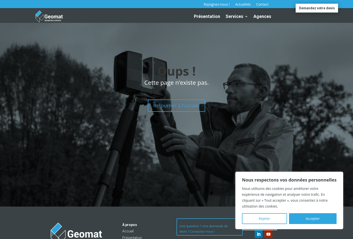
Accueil (128, 231)
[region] (289, 200)
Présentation (207, 16)
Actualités (243, 5)
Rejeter (264, 218)
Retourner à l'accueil (176, 105)
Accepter (313, 218)
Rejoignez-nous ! (217, 5)
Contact (262, 5)
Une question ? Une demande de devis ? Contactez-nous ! (203, 229)
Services (234, 16)
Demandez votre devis (317, 8)
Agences (262, 16)
